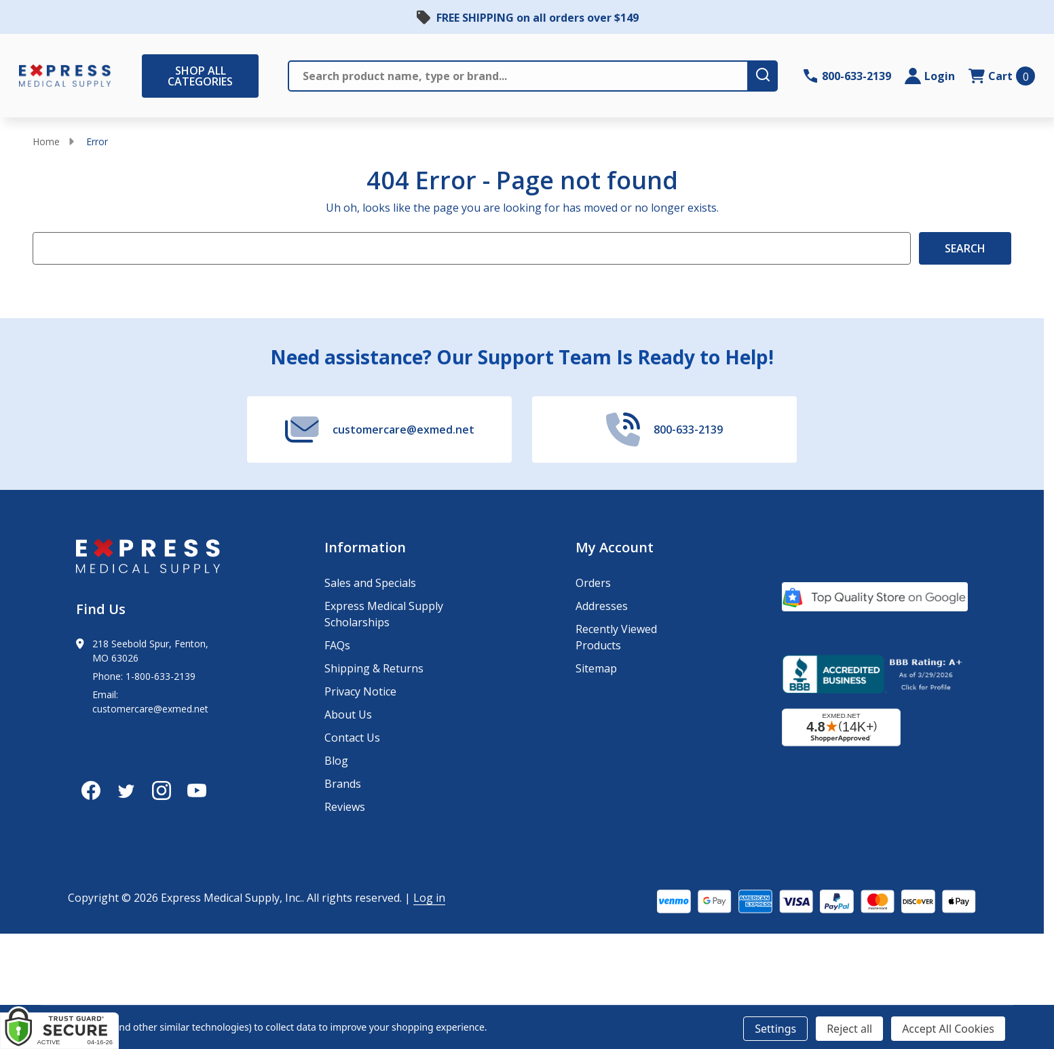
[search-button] (763, 76)
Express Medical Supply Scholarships (383, 614)
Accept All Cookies (948, 1028)
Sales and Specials (370, 582)
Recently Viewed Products (616, 637)
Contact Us (352, 737)
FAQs (337, 645)
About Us (348, 714)
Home (46, 141)
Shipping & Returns (374, 668)
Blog (336, 760)
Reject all (849, 1028)
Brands (342, 783)
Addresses (602, 605)
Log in (429, 897)
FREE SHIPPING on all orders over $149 (537, 17)
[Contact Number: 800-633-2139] (847, 76)
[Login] (930, 76)
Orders (593, 582)
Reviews (344, 806)
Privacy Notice (360, 691)
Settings (775, 1028)
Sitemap (596, 668)
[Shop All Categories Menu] (148, 76)
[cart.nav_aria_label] (1001, 76)
